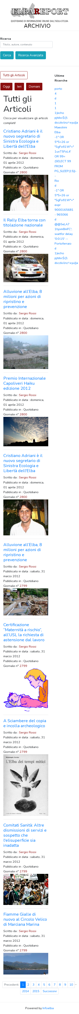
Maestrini (61, 127)
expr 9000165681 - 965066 (64, 210)
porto (58, 89)
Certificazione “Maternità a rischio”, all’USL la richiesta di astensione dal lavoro (23, 632)
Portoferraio (63, 243)
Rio (57, 181)
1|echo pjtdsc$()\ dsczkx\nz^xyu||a (66, 118)
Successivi (50, 991)
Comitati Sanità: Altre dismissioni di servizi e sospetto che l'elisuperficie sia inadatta (25, 835)
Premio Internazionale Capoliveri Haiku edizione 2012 (24, 383)
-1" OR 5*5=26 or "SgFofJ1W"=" (64, 142)
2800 (23, 172)
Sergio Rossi (27, 153)
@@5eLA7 (62, 224)
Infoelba (48, 1008)
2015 (35, 991)
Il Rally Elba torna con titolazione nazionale (24, 222)
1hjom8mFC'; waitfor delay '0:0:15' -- (64, 234)
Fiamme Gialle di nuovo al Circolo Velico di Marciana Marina (25, 919)
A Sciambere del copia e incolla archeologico (24, 723)
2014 (25, 991)
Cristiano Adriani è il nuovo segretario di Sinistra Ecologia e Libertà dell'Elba (23, 138)
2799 (23, 586)
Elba (57, 132)
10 (71, 985)
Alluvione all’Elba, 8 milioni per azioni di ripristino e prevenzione (22, 299)
